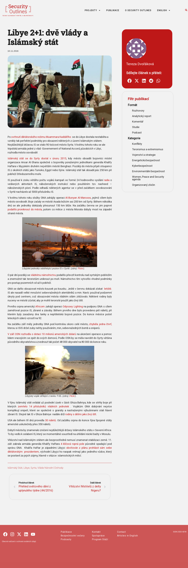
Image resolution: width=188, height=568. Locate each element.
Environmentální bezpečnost (150, 171)
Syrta (30, 467)
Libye (23, 467)
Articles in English (127, 556)
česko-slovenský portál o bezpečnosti (18, 15)
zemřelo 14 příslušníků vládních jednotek (40, 406)
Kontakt (96, 552)
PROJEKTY (93, 10)
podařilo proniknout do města (21, 209)
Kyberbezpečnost (144, 165)
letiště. (104, 288)
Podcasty (66, 560)
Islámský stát (11, 467)
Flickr (77, 268)
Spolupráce (98, 556)
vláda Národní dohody (47, 467)
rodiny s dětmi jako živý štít (77, 414)
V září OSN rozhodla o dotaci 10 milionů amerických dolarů (38, 334)
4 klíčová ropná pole (69, 443)
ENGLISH (163, 10)
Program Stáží (100, 560)
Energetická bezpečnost (148, 160)
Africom (36, 306)
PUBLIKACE (112, 10)
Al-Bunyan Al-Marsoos (74, 197)
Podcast (138, 132)
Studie (137, 127)
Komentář (139, 121)
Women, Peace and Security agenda (150, 178)
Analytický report (143, 116)
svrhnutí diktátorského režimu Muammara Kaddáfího (37, 136)
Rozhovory (140, 110)
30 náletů (46, 420)
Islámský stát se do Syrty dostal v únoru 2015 (33, 158)
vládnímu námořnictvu (39, 274)
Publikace (66, 552)
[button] (131, 81)
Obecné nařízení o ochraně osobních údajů (19, 562)
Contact (121, 552)
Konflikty (139, 143)
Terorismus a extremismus (149, 149)
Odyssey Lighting (69, 306)
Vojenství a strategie (145, 154)
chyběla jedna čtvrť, (97, 324)
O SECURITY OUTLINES (138, 10)
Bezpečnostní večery (73, 556)
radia (103, 180)
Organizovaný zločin (145, 184)
